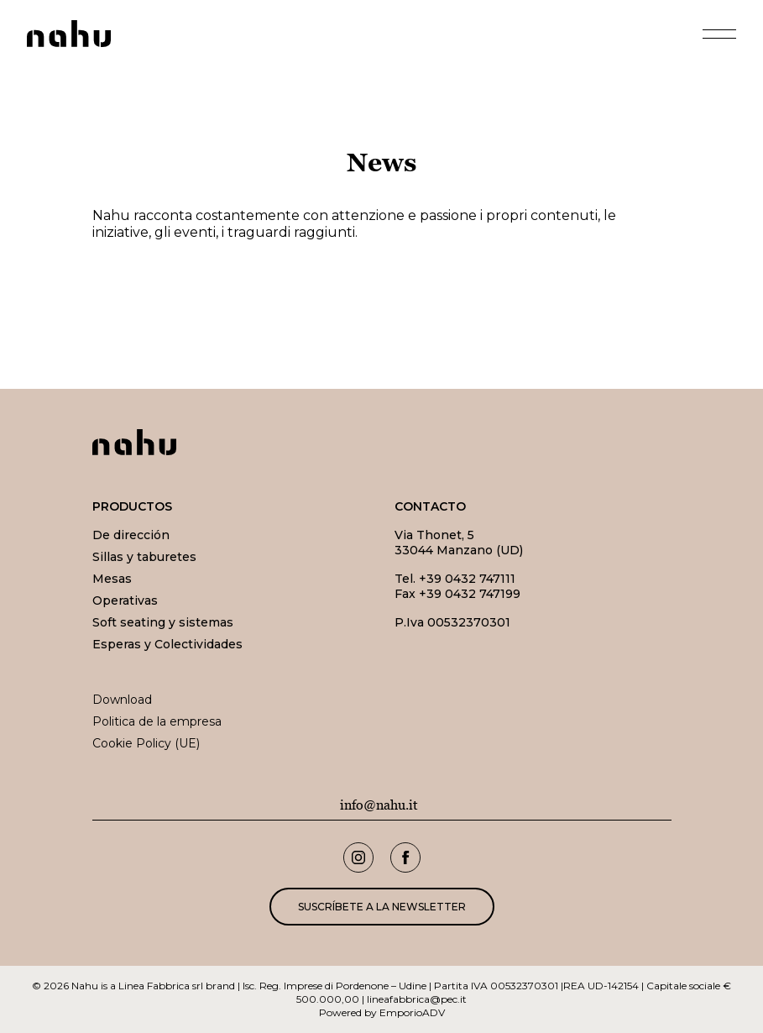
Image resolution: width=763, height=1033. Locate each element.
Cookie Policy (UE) (146, 743)
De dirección (131, 535)
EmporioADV (412, 1012)
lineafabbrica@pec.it (417, 999)
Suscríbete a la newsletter (382, 906)
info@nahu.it (379, 805)
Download (122, 699)
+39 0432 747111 (467, 578)
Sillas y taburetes (144, 556)
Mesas (112, 578)
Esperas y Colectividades (167, 644)
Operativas (125, 600)
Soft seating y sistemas (162, 622)
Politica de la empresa (157, 721)
